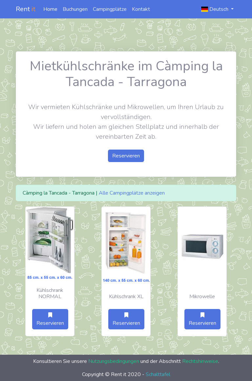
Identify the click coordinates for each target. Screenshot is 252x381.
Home (50, 9)
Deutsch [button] (215, 9)
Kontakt (141, 9)
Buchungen (75, 9)
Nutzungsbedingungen (113, 361)
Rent (25, 9)
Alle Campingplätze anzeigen (132, 193)
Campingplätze (110, 9)
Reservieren (126, 155)
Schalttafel (158, 374)
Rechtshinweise (200, 361)
